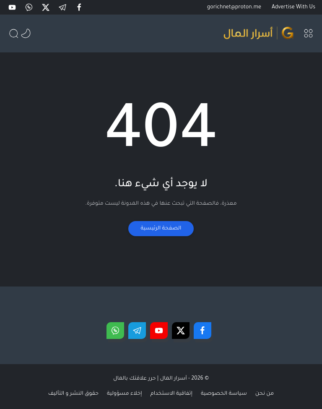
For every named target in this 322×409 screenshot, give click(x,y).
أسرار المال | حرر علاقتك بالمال (150, 379)
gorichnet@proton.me (234, 7)
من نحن (264, 394)
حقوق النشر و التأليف (73, 394)
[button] (80, 7)
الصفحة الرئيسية (161, 229)
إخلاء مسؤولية (124, 394)
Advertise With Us (293, 7)
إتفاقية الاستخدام (171, 394)
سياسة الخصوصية (224, 394)
